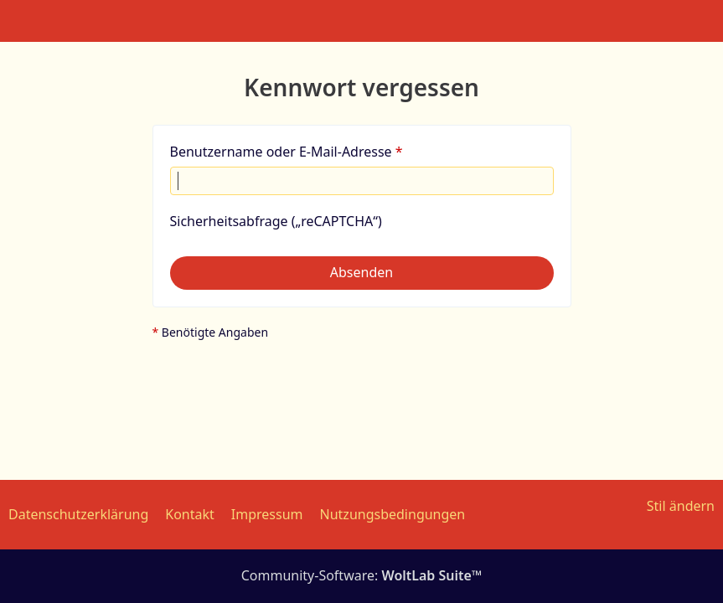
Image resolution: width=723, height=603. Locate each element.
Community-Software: (362, 575)
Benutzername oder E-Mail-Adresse (281, 151)
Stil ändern (681, 506)
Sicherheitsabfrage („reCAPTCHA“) (276, 221)
